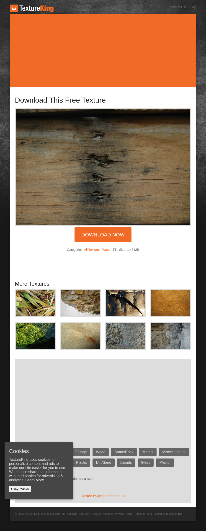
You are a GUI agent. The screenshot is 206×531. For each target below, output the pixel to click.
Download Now (102, 235)
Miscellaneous (173, 452)
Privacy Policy (123, 513)
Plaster (165, 462)
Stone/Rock (123, 452)
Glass (145, 462)
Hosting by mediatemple (167, 513)
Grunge (81, 452)
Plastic (81, 462)
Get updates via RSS (78, 479)
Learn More (34, 480)
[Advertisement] (103, 51)
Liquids (126, 462)
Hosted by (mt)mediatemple (103, 496)
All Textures (92, 249)
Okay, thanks (20, 489)
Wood (106, 249)
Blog (192, 7)
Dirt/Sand (103, 462)
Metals (147, 452)
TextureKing (32, 8)
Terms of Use (177, 7)
